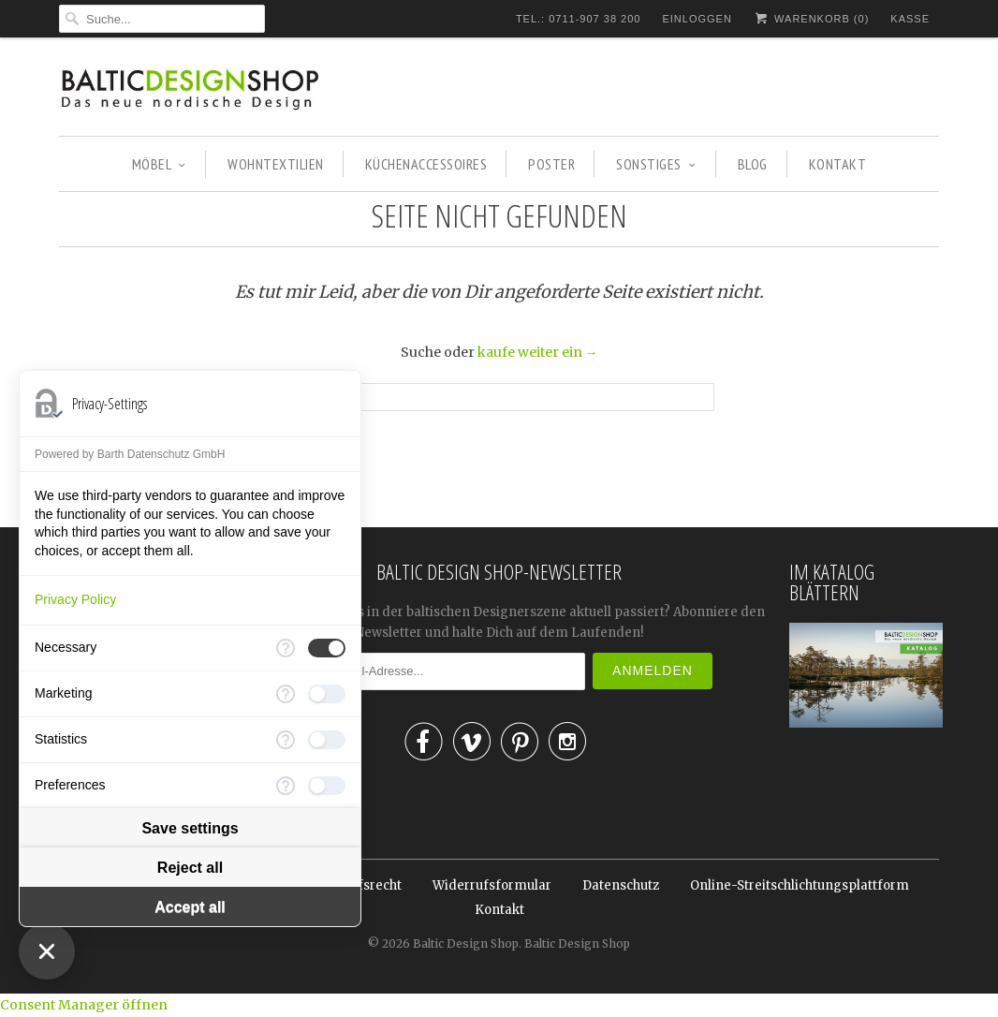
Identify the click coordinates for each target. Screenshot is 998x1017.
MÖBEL (159, 164)
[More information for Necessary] (286, 648)
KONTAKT (838, 164)
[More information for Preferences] (286, 786)
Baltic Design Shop (466, 943)
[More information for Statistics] (286, 740)
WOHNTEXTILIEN (275, 164)
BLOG (753, 164)
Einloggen (696, 18)
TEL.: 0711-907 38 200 (578, 18)
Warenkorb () (811, 18)
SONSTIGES (656, 164)
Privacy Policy (75, 599)
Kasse (910, 18)
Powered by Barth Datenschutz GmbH (130, 454)
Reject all (190, 868)
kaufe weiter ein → (537, 352)
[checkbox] (326, 648)
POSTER (551, 164)
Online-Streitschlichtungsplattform (799, 885)
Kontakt (499, 910)
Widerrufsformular (492, 885)
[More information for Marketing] (286, 694)
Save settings (189, 828)
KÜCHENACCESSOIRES (426, 164)
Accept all (190, 907)
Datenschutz (620, 885)
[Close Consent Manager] (47, 951)
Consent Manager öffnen (84, 1004)
